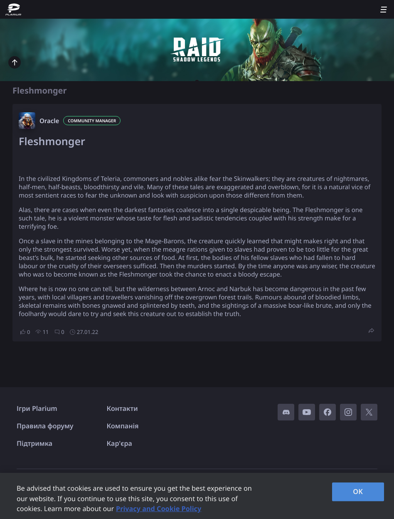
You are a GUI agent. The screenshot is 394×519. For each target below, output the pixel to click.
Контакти (122, 408)
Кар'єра (119, 443)
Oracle (49, 121)
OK (358, 491)
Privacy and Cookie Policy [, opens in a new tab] (158, 508)
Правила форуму (45, 425)
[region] (197, 496)
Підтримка (34, 443)
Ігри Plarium (37, 408)
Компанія (123, 425)
